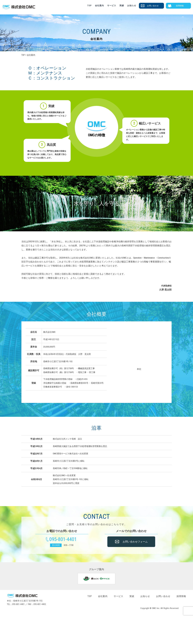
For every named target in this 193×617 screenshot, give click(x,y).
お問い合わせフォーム (135, 543)
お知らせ (131, 5)
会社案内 (99, 5)
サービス (111, 5)
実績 (121, 5)
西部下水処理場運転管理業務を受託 (90, 446)
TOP (89, 5)
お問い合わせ (153, 6)
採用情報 (180, 6)
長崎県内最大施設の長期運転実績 (140, 69)
